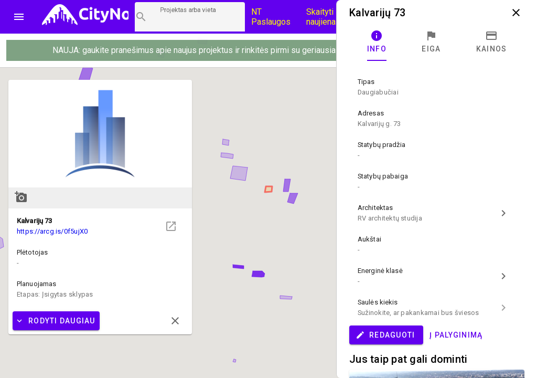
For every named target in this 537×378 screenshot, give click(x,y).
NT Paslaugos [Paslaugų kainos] (271, 17)
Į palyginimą (455, 335)
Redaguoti (385, 335)
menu (19, 16)
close (175, 320)
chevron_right (503, 213)
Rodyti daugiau (55, 321)
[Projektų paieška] (190, 17)
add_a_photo (21, 197)
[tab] (376, 42)
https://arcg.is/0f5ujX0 (52, 231)
